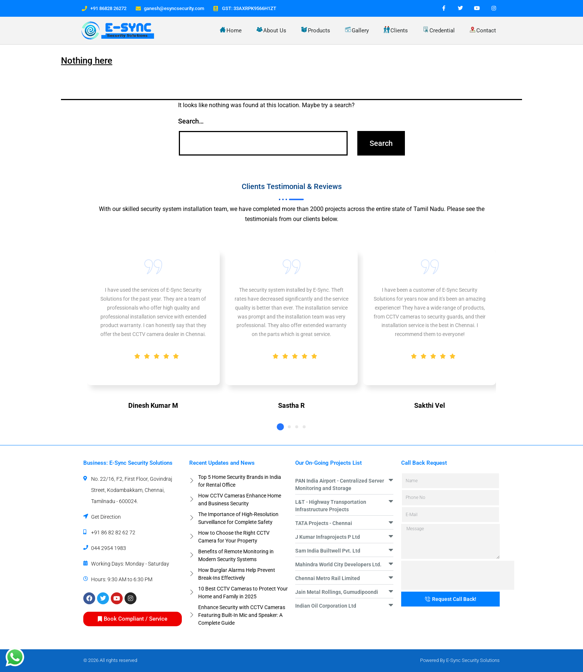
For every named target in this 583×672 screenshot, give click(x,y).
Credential (439, 30)
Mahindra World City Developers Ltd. (338, 564)
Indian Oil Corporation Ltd (325, 606)
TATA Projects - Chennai (323, 523)
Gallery (357, 30)
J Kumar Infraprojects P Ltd (327, 537)
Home (231, 30)
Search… (191, 121)
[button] (280, 426)
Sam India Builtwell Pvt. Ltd (327, 551)
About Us (271, 29)
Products (315, 30)
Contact (483, 30)
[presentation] (457, 575)
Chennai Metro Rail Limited (327, 578)
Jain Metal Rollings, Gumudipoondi (336, 592)
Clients (396, 30)
